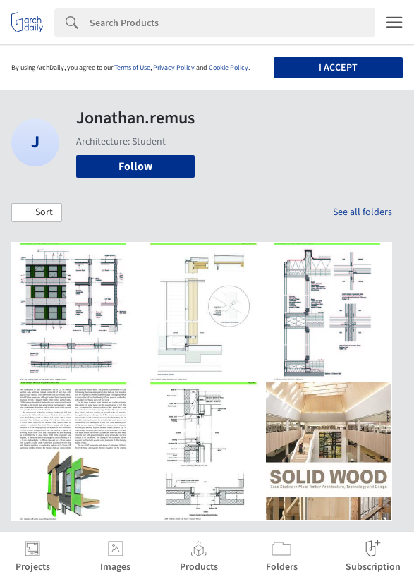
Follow (135, 166)
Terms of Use (132, 68)
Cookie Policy (228, 68)
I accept (338, 68)
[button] (36, 213)
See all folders (362, 212)
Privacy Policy (174, 68)
